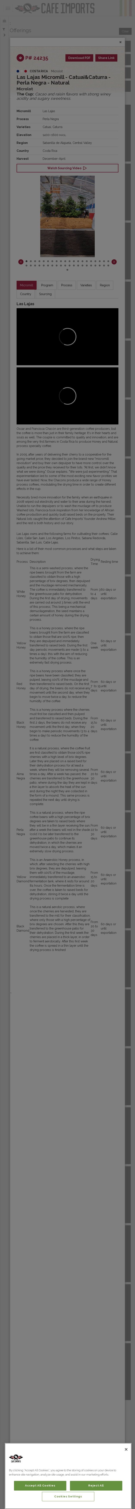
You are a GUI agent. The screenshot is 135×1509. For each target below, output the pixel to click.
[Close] (126, 1449)
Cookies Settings (68, 1496)
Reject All (96, 1485)
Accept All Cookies (40, 1485)
